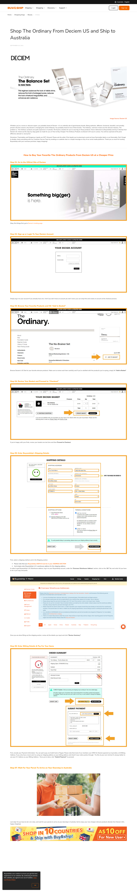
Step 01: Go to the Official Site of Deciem (28, 162)
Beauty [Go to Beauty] (30, 15)
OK (35, 885)
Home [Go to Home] (10, 15)
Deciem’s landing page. (35, 223)
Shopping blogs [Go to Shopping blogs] (19, 15)
